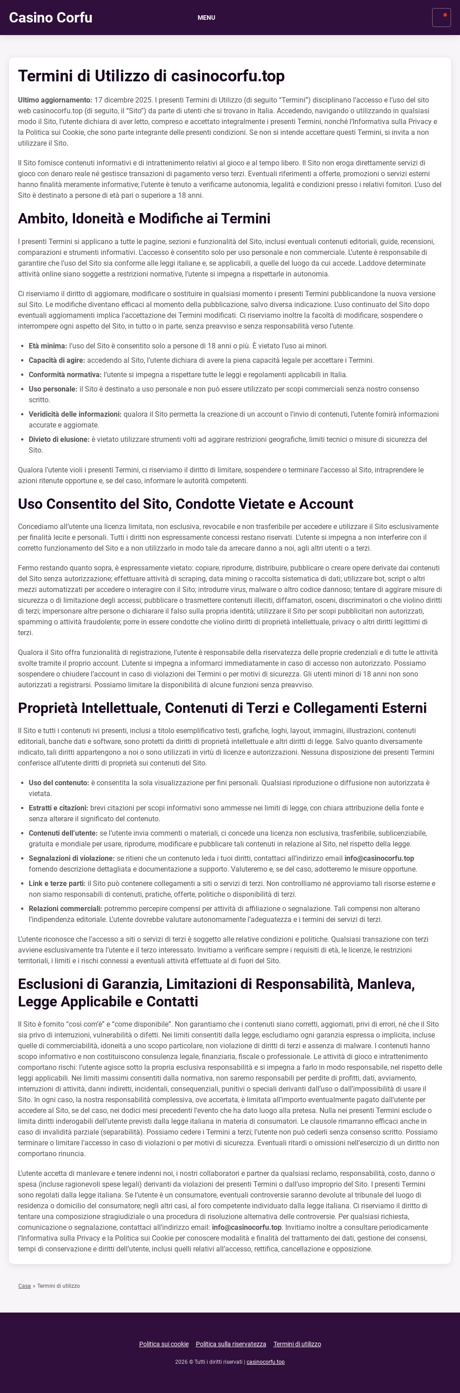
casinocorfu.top (266, 1362)
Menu (201, 18)
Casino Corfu (51, 17)
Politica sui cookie (164, 1344)
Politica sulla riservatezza (231, 1344)
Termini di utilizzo (297, 1344)
